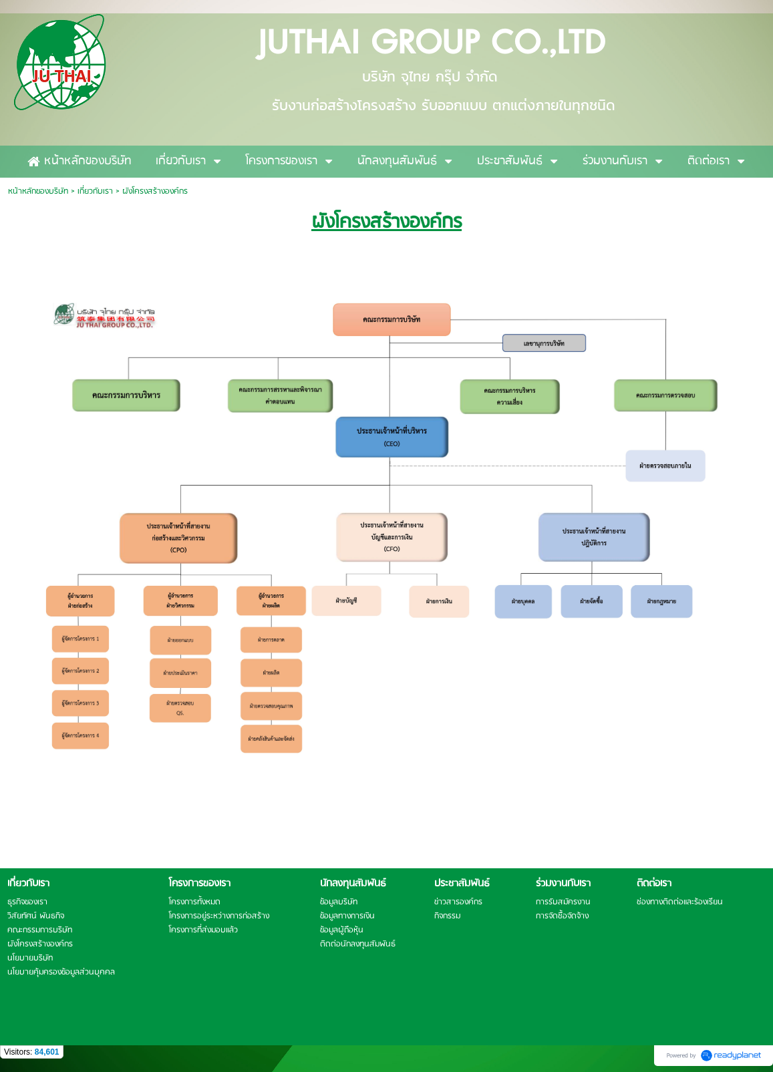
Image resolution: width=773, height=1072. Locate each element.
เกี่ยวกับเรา (95, 191)
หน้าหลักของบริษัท (38, 191)
